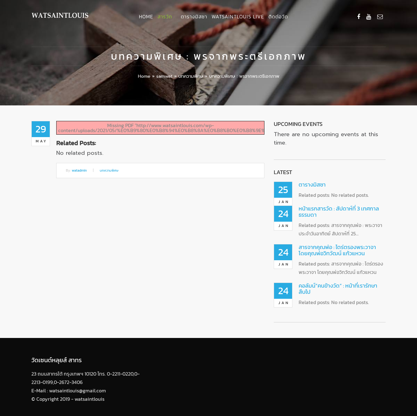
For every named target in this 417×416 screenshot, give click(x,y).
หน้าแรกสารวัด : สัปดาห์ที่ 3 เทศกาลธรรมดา (339, 211)
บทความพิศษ (190, 76)
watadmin (79, 170)
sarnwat (164, 76)
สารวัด (165, 16)
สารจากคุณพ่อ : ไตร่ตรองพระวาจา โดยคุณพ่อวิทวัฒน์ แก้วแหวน (337, 250)
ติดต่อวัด (278, 16)
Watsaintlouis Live (238, 16)
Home (146, 16)
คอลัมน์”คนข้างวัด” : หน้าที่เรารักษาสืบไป (338, 288)
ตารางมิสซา (194, 16)
